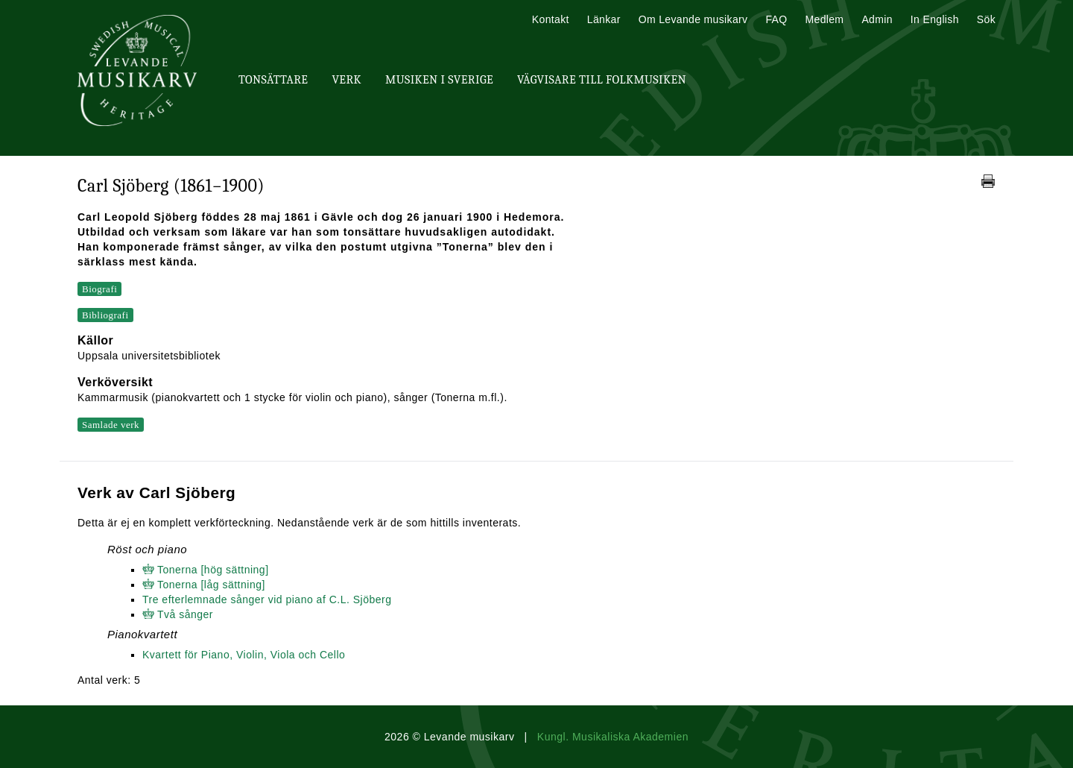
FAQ (776, 19)
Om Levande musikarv (693, 19)
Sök (986, 19)
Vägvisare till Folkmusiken (601, 79)
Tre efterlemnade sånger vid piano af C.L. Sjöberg (267, 599)
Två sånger (185, 614)
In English (935, 19)
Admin (876, 19)
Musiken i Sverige (439, 79)
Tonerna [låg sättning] (211, 585)
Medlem (824, 19)
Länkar (604, 19)
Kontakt (550, 19)
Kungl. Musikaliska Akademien (613, 737)
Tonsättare (273, 79)
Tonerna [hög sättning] (213, 570)
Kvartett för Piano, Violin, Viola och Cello (243, 655)
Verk (346, 79)
